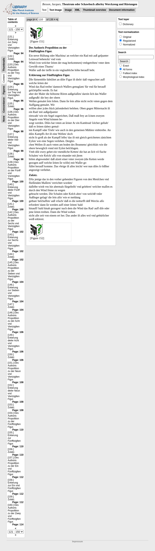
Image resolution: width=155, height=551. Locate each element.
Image (68, 10)
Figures (3, 90)
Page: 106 (17, 332)
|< (34, 19)
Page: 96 (18, 84)
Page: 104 (17, 282)
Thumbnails (3, 64)
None (3, 119)
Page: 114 (17, 524)
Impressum (77, 541)
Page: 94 (18, 53)
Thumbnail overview (94, 10)
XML (77, 10)
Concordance (3, 105)
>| (57, 19)
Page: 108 (17, 382)
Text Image (55, 10)
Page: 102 (17, 231)
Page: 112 (17, 477)
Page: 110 (17, 429)
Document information (122, 10)
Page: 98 (18, 131)
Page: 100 (17, 181)
